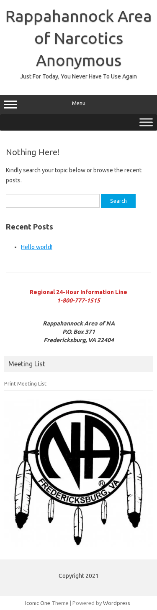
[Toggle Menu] (146, 122)
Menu (78, 104)
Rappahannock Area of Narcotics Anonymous (78, 38)
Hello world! (36, 247)
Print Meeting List (25, 383)
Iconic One (37, 603)
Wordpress (116, 603)
